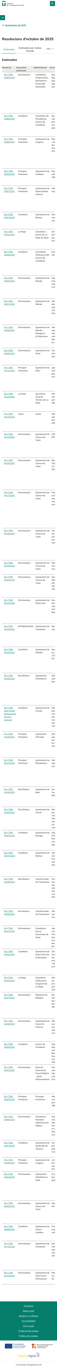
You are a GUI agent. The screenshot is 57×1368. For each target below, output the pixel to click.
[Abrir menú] (2, 17)
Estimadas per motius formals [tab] (30, 49)
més (48, 48)
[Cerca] (52, 3)
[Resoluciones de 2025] (15, 25)
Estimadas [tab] (9, 49)
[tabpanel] (28, 668)
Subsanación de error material (10, 717)
